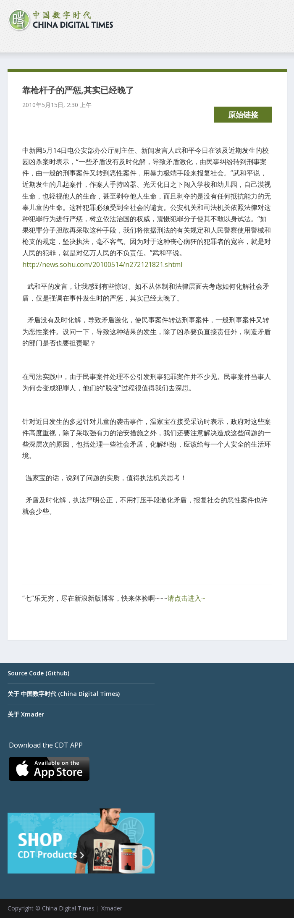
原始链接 (243, 115)
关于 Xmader (26, 714)
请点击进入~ (186, 598)
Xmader (111, 908)
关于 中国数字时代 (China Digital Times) (64, 694)
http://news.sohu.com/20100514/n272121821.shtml (102, 264)
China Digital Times (68, 908)
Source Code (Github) (38, 673)
